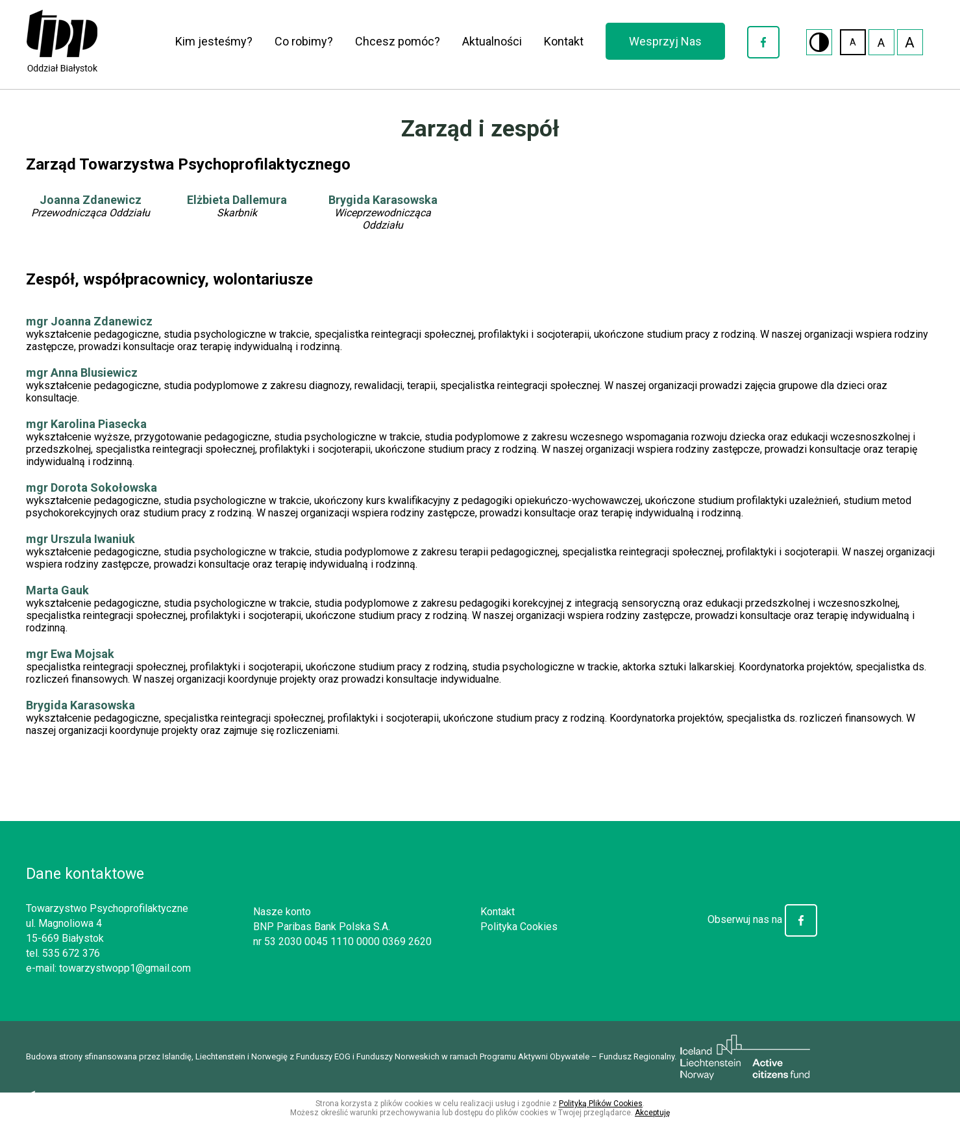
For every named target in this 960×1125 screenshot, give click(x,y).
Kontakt (564, 41)
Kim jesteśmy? (213, 41)
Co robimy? (304, 41)
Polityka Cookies (519, 926)
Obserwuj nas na (762, 919)
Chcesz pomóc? (397, 41)
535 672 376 (71, 953)
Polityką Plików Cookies (601, 1103)
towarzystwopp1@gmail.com (125, 968)
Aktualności (492, 41)
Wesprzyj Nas (665, 41)
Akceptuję (652, 1112)
